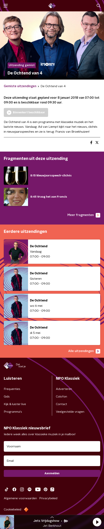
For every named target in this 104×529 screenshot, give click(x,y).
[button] (97, 522)
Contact (61, 404)
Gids (7, 396)
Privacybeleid (48, 498)
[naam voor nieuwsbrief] (52, 446)
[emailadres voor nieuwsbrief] (52, 460)
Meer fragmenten (83, 215)
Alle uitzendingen (84, 351)
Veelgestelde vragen (70, 411)
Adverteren (64, 388)
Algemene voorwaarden (20, 498)
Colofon (61, 396)
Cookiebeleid (12, 509)
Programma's (13, 411)
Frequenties (12, 388)
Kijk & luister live (15, 404)
